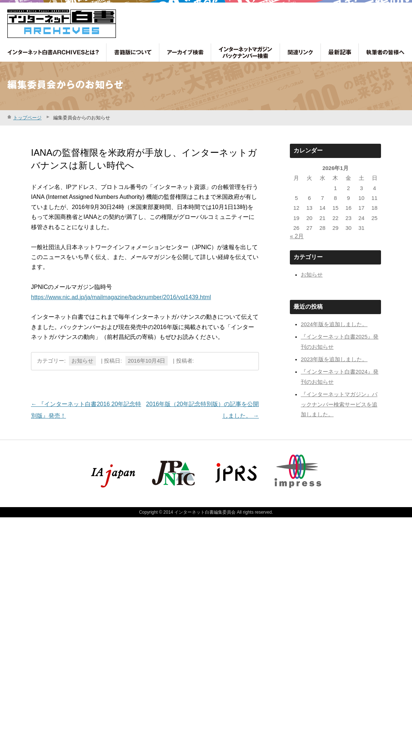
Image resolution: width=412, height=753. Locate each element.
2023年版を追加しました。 (334, 359)
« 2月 (297, 236)
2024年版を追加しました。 (334, 324)
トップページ (27, 117)
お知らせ (82, 361)
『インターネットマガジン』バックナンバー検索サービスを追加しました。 (339, 404)
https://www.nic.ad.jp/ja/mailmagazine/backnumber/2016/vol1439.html (121, 297)
